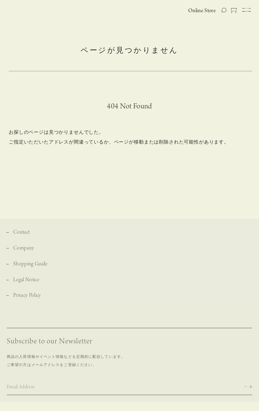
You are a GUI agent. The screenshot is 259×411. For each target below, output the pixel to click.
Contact (21, 234)
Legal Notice (26, 281)
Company (23, 250)
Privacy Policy (27, 297)
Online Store (202, 11)
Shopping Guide (30, 265)
